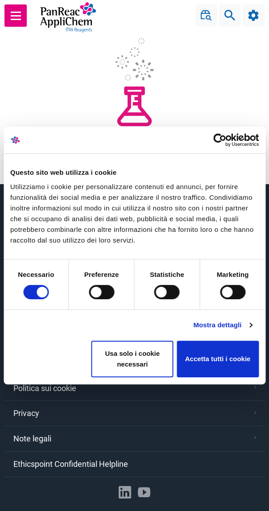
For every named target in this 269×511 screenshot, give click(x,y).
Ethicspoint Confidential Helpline (70, 464)
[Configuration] (253, 15)
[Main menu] (15, 15)
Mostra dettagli (217, 325)
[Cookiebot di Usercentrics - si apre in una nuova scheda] (220, 140)
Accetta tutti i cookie (218, 359)
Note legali (134, 438)
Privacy (134, 413)
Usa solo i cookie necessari (132, 359)
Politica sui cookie (134, 388)
